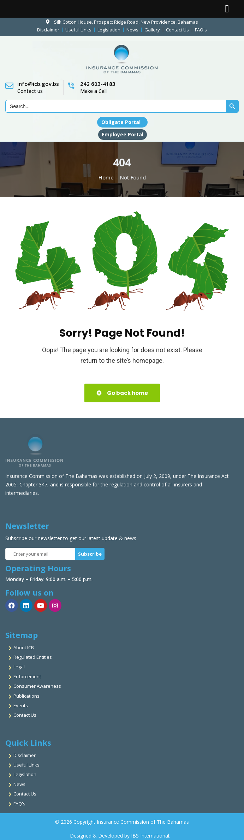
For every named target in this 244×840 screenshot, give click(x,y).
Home (106, 177)
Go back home (122, 393)
